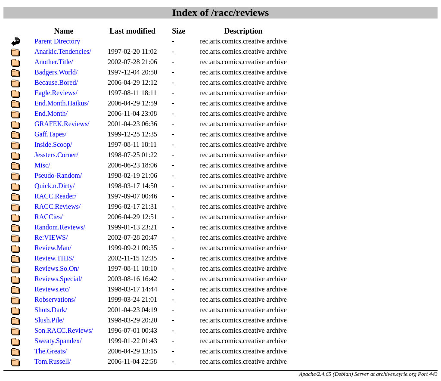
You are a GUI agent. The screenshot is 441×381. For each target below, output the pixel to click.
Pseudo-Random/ (58, 175)
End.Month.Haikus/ (61, 103)
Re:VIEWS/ (51, 237)
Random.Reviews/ (59, 227)
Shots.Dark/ (50, 309)
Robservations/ (55, 299)
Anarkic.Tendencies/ (62, 51)
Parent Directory (57, 41)
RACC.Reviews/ (57, 206)
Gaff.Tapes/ (50, 134)
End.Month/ (51, 113)
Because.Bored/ (56, 82)
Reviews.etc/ (52, 289)
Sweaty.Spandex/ (58, 340)
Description (243, 31)
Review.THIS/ (54, 258)
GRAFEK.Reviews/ (62, 123)
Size (178, 31)
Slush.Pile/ (49, 320)
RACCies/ (48, 216)
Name (64, 31)
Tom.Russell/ (52, 361)
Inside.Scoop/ (53, 144)
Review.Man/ (52, 247)
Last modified (132, 31)
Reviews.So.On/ (56, 268)
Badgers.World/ (56, 72)
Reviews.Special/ (58, 278)
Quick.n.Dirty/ (54, 185)
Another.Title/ (53, 61)
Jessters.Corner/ (56, 154)
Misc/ (42, 165)
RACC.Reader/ (55, 196)
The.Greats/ (50, 351)
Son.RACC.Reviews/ (63, 330)
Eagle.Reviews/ (56, 92)
